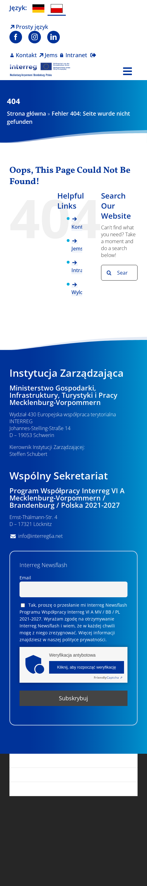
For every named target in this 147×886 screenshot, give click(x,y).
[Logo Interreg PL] (40, 65)
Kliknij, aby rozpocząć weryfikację (86, 667)
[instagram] (34, 37)
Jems (77, 248)
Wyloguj (80, 292)
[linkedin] (53, 37)
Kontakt (80, 226)
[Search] (109, 273)
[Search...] (119, 273)
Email (25, 578)
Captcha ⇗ (108, 677)
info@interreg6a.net (40, 536)
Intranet (81, 270)
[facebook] (15, 37)
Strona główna (26, 113)
